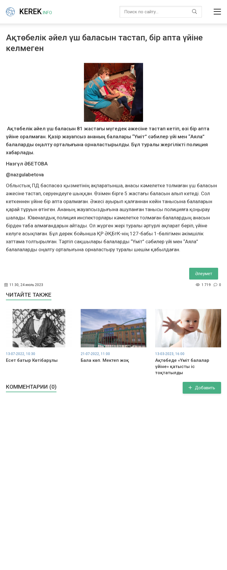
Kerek (35, 11)
